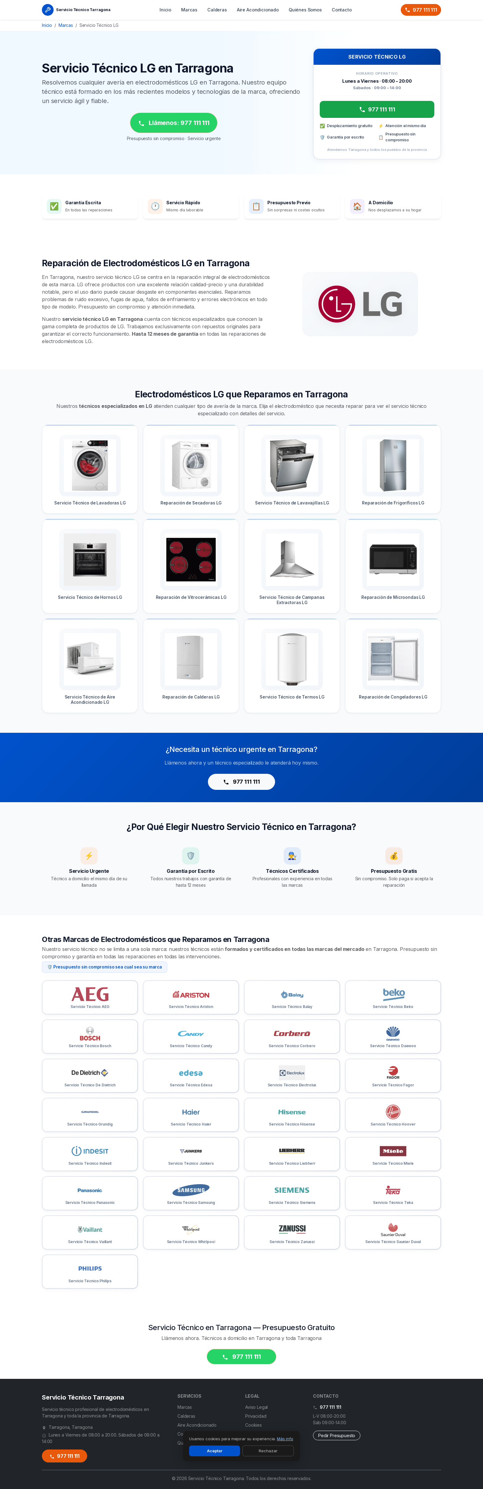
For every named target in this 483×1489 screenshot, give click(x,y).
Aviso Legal (256, 1407)
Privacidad (255, 1416)
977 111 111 (421, 10)
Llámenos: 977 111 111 (173, 123)
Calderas (217, 9)
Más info (285, 1438)
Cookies (253, 1425)
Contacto (342, 9)
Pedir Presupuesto (336, 1435)
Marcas (189, 9)
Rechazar (268, 1450)
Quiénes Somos (305, 9)
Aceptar (214, 1450)
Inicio (165, 9)
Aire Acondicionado (258, 9)
